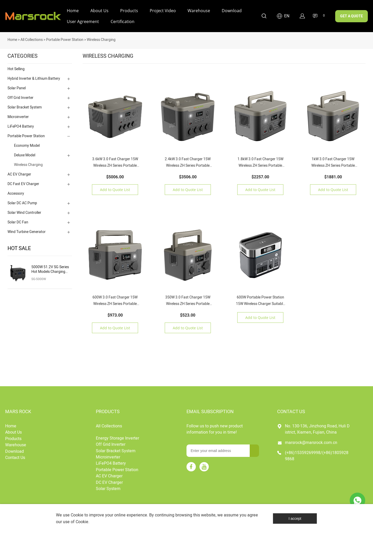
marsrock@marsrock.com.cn (311, 442)
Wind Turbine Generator (27, 231)
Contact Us (15, 457)
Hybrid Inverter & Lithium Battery (34, 78)
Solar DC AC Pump (22, 202)
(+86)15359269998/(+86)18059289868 (316, 455)
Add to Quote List (115, 189)
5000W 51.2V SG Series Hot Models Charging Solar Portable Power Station (50, 269)
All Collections (31, 39)
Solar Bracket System (25, 106)
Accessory (16, 193)
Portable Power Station (64, 39)
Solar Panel (17, 87)
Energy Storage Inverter (117, 438)
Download (232, 10)
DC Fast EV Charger (23, 183)
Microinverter (18, 116)
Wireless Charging (101, 39)
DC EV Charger (109, 482)
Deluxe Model (24, 154)
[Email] (218, 450)
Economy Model (27, 145)
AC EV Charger (19, 174)
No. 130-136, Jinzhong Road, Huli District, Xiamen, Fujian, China (317, 428)
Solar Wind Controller (24, 212)
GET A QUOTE (351, 16)
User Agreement (83, 21)
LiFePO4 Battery (21, 126)
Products (129, 10)
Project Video (163, 10)
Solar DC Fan (18, 221)
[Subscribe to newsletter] (254, 450)
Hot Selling (16, 68)
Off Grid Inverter (20, 97)
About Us (99, 10)
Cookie (77, 515)
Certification (122, 21)
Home (73, 10)
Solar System (108, 488)
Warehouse (199, 10)
